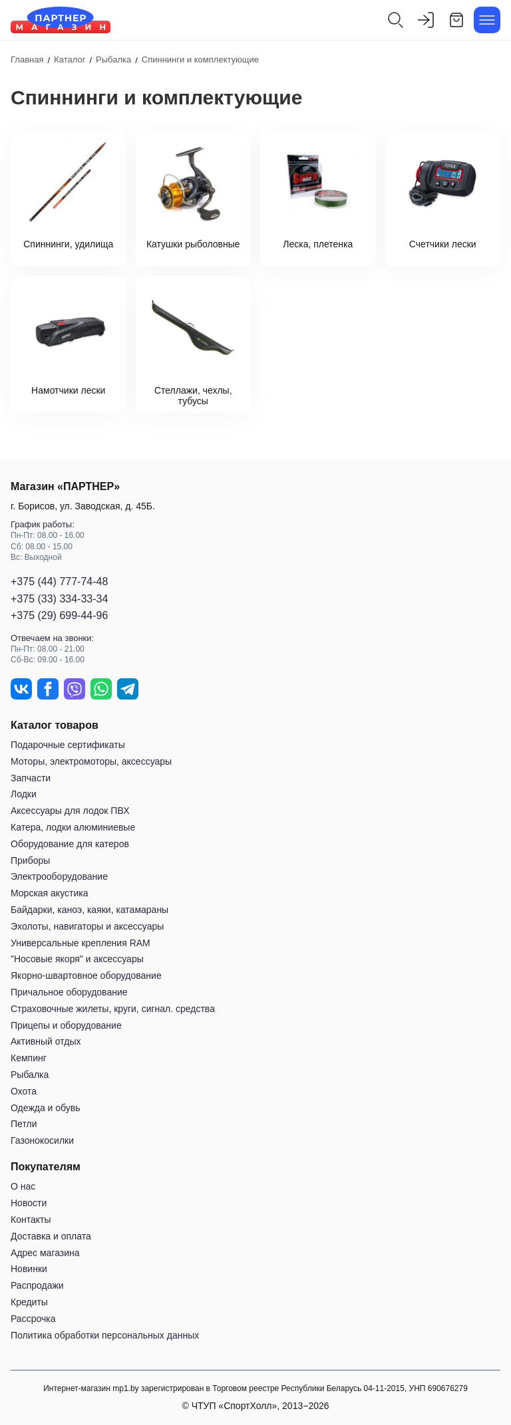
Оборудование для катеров (70, 844)
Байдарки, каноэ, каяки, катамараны (89, 909)
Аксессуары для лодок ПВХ (70, 810)
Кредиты (29, 1302)
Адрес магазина (45, 1252)
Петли (24, 1123)
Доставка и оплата (51, 1236)
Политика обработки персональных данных (105, 1335)
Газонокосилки (42, 1140)
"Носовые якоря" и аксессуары (77, 959)
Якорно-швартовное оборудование (86, 975)
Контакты (31, 1219)
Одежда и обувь (46, 1107)
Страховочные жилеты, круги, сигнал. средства (113, 1008)
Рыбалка (30, 1074)
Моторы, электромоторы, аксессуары (91, 761)
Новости (29, 1203)
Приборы (30, 860)
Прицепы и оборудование (66, 1025)
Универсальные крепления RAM (80, 943)
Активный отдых (46, 1041)
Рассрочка (33, 1318)
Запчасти (31, 778)
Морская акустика (49, 893)
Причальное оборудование (69, 992)
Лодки (24, 794)
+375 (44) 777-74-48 (59, 581)
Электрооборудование (59, 876)
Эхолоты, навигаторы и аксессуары (87, 926)
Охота (24, 1091)
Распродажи (37, 1285)
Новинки (29, 1268)
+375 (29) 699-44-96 (59, 615)
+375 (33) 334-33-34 (59, 598)
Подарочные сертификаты (68, 744)
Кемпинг (29, 1058)
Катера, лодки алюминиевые (73, 827)
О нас (23, 1186)
